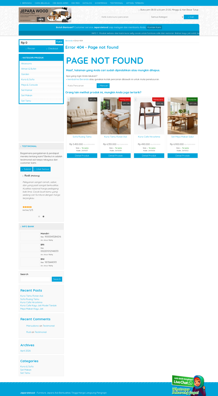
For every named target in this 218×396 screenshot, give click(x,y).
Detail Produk (82, 155)
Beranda (26, 3)
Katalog (87, 3)
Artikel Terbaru (135, 3)
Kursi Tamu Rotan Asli (115, 136)
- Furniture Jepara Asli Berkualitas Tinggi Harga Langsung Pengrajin (63, 392)
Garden (25, 74)
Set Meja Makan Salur (182, 136)
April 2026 (25, 350)
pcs (59, 41)
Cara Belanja (42, 3)
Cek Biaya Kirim (60, 3)
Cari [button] (191, 17)
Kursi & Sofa (27, 79)
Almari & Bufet (28, 68)
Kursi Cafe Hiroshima (149, 136)
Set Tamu (26, 100)
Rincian (30, 48)
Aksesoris (26, 63)
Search (24, 274)
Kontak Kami (154, 27)
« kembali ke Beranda (77, 79)
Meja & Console (29, 84)
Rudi (28, 332)
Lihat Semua (42, 169)
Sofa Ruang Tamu (82, 136)
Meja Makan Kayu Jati (31, 308)
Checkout (52, 48)
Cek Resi (75, 3)
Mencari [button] (103, 85)
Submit (26, 169)
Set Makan (26, 95)
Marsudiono (32, 325)
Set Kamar (26, 90)
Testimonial (116, 3)
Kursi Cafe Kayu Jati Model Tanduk (38, 305)
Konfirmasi (101, 3)
